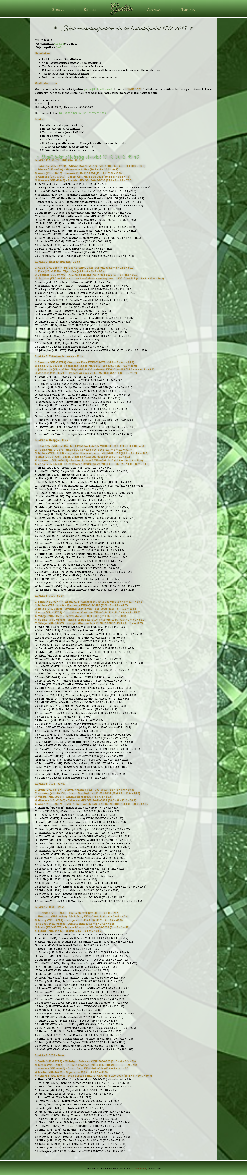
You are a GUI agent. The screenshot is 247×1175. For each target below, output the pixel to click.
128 (99, 113)
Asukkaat (154, 9)
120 (61, 113)
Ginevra (59, 43)
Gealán (60, 47)
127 (94, 113)
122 (70, 113)
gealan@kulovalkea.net (98, 89)
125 (84, 113)
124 (80, 113)
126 (89, 113)
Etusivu (58, 9)
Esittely (90, 9)
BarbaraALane (138, 1168)
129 (104, 113)
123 (75, 113)
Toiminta (188, 9)
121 (65, 113)
